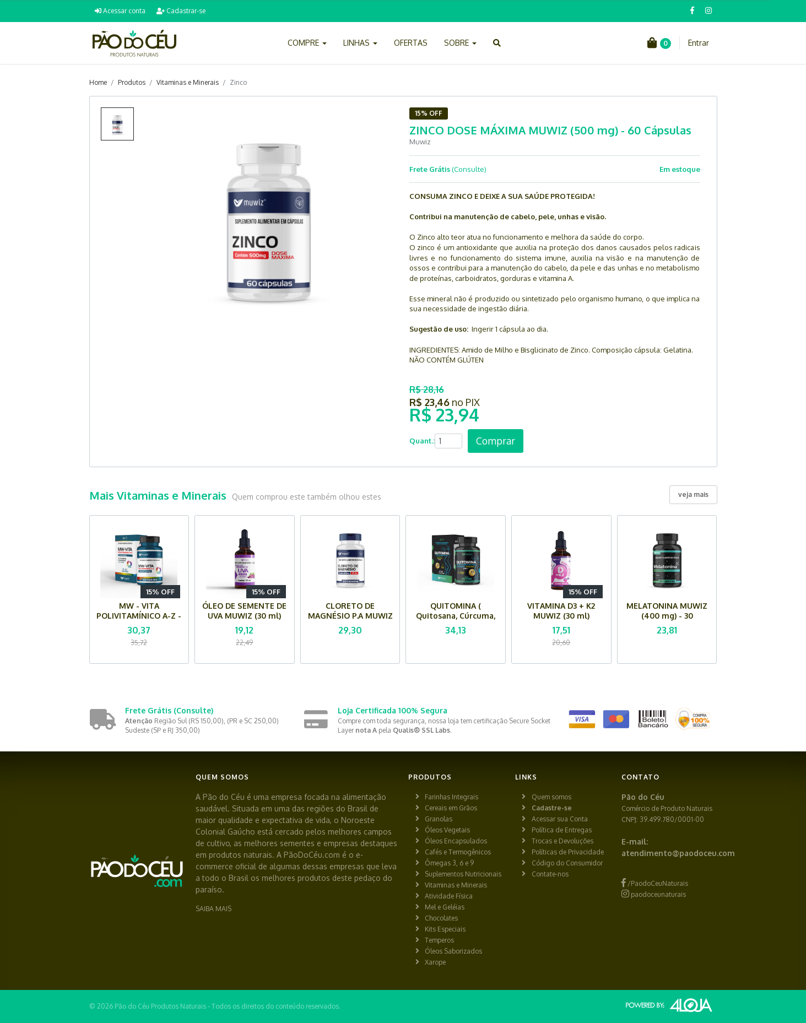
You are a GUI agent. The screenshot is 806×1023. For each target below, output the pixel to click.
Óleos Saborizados (453, 951)
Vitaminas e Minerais (187, 82)
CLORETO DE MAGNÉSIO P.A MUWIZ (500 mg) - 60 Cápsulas (350, 620)
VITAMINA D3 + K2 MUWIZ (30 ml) (561, 610)
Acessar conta (120, 11)
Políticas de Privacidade (568, 852)
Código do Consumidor (567, 863)
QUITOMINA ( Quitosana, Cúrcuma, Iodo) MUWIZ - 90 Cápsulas (455, 620)
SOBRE (460, 42)
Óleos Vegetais (447, 830)
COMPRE (307, 42)
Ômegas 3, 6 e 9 (449, 863)
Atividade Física (449, 896)
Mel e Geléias (444, 907)
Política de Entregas (562, 830)
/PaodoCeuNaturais (654, 883)
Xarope (435, 962)
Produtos (131, 82)
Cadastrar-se (180, 11)
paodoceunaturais (653, 894)
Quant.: (422, 440)
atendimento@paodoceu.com (678, 853)
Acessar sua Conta (560, 819)
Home (98, 82)
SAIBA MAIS (213, 909)
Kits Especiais (445, 929)
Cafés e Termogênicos (458, 852)
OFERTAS (411, 42)
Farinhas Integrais (451, 797)
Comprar (495, 441)
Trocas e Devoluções (562, 841)
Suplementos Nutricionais (463, 874)
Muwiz (420, 141)
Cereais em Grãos (451, 808)
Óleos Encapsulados (456, 841)
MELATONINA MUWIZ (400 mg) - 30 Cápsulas (666, 615)
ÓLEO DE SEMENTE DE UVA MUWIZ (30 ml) (244, 610)
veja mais (693, 494)
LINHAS (360, 42)
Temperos (439, 940)
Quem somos (551, 797)
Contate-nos (550, 874)
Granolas (438, 819)
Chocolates (441, 918)
